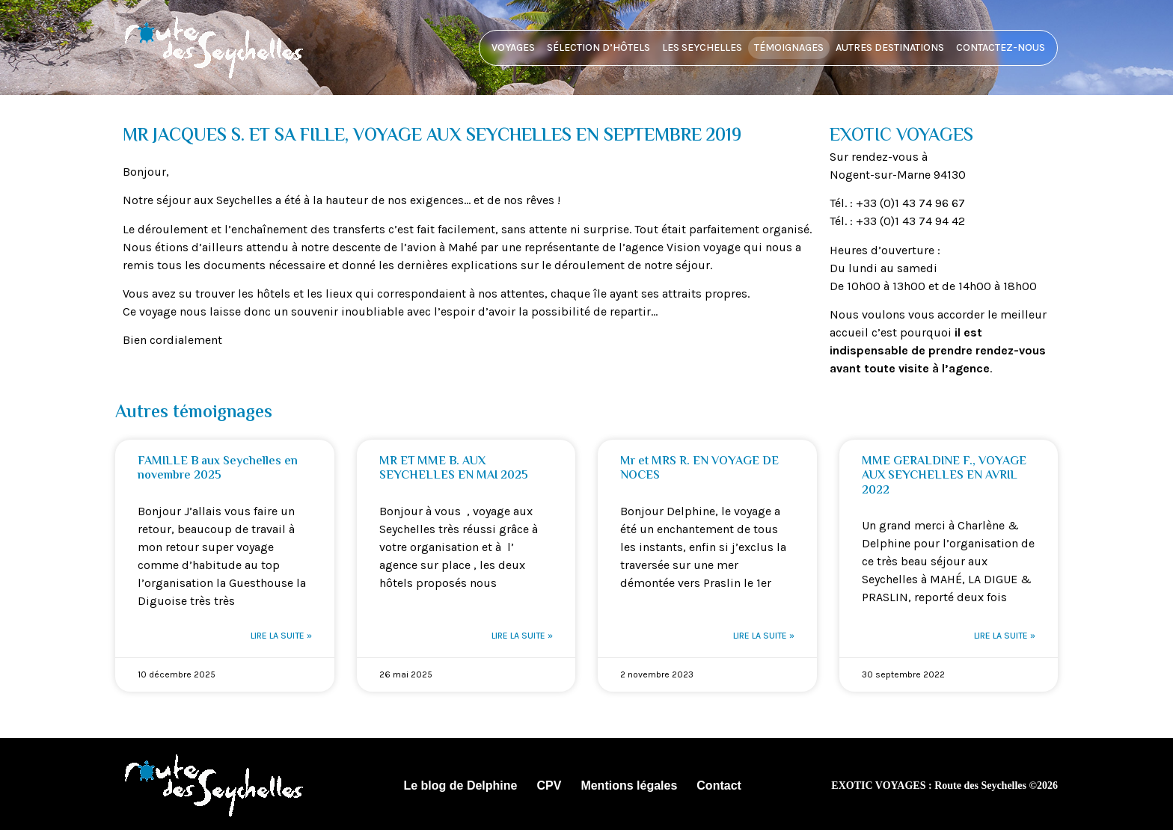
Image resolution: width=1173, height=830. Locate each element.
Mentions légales (629, 785)
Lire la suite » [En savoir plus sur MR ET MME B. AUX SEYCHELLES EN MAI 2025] (522, 635)
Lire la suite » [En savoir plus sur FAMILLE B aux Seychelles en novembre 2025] (281, 635)
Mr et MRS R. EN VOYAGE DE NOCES (699, 468)
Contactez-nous (1000, 47)
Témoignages (789, 47)
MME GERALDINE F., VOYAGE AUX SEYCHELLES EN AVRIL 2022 (944, 475)
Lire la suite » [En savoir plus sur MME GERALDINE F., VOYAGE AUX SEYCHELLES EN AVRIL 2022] (1004, 635)
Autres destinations (890, 47)
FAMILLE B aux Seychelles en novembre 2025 (218, 468)
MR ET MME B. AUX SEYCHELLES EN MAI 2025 (453, 468)
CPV (548, 785)
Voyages (513, 47)
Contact (718, 785)
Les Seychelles (702, 47)
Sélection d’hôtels (598, 47)
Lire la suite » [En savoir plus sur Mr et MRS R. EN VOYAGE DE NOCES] (763, 635)
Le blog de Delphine (460, 785)
